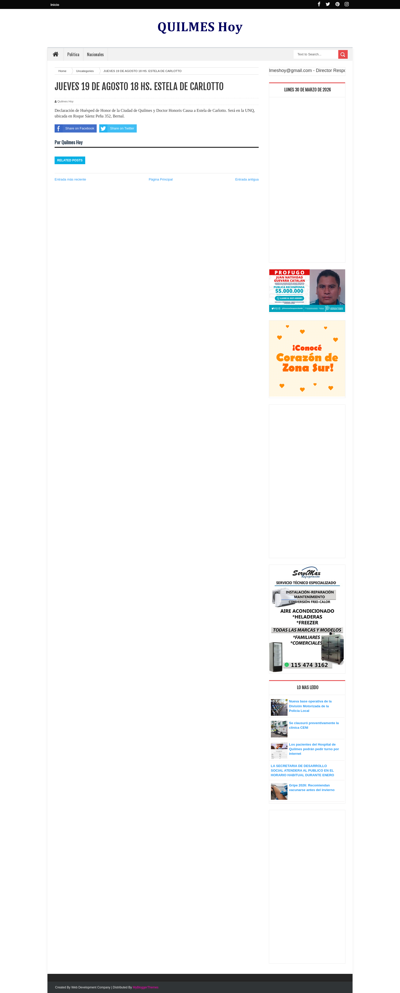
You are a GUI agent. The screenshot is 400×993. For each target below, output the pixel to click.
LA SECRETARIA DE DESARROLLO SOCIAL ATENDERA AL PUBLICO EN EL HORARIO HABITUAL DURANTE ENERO (302, 770)
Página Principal (161, 179)
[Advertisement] (307, 181)
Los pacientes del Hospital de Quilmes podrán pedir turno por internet (314, 749)
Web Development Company (90, 987)
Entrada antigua (247, 179)
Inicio (55, 5)
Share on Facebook (74, 128)
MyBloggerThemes (145, 987)
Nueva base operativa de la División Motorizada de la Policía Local (310, 705)
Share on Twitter (116, 128)
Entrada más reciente (70, 179)
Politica (73, 54)
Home (62, 71)
